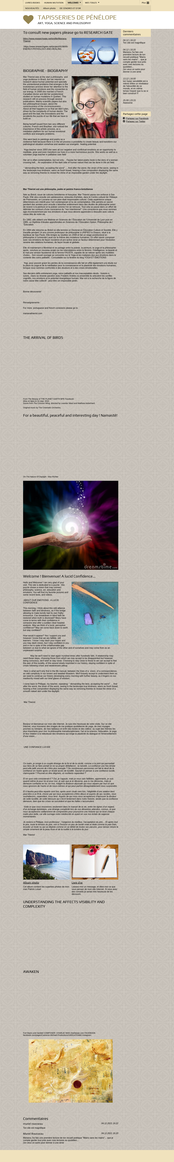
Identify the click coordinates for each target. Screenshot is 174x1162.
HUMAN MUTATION (53, 2)
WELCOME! (73, 2)
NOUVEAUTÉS (32, 8)
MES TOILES (91, 2)
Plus (145, 2)
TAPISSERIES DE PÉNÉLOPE (77, 17)
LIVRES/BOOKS (32, 2)
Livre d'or (77, 882)
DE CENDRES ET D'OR (70, 8)
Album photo (49, 8)
